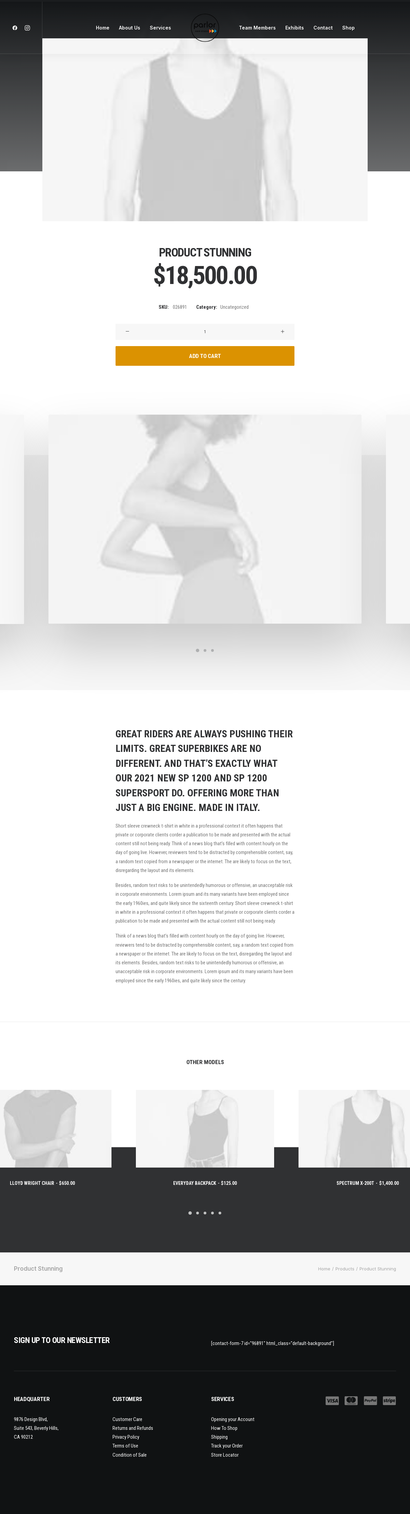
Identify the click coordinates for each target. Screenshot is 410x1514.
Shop (348, 28)
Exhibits (294, 28)
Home (102, 28)
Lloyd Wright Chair (42, 1183)
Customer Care (127, 1419)
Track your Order (227, 1446)
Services (160, 28)
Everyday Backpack (205, 1183)
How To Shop (224, 1428)
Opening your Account (232, 1419)
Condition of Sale (129, 1455)
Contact (323, 28)
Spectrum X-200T (367, 1183)
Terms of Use (125, 1446)
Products (344, 1268)
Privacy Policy (125, 1437)
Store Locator (225, 1455)
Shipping (219, 1437)
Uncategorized (234, 307)
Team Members (257, 28)
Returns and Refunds (132, 1428)
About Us (129, 28)
